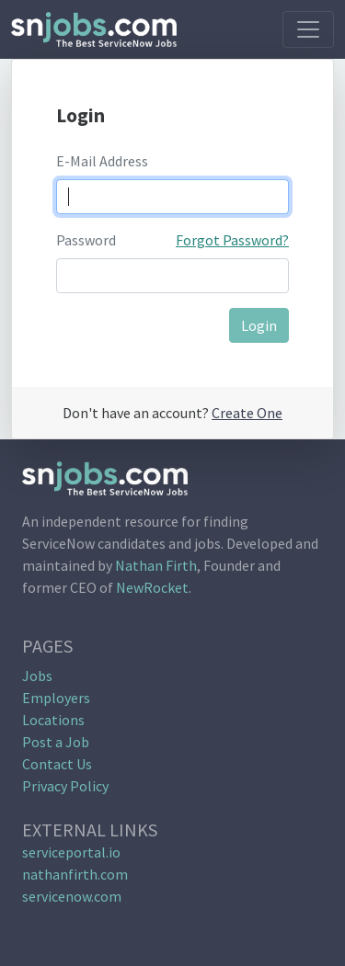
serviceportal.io (71, 852)
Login (259, 325)
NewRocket (152, 587)
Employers (56, 697)
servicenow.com (71, 896)
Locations (53, 719)
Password (86, 240)
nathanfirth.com (75, 874)
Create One (247, 412)
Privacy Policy (65, 786)
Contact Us (57, 764)
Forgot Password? (232, 240)
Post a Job (55, 742)
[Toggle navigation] (308, 29)
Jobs (37, 675)
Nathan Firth (156, 565)
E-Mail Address (102, 161)
